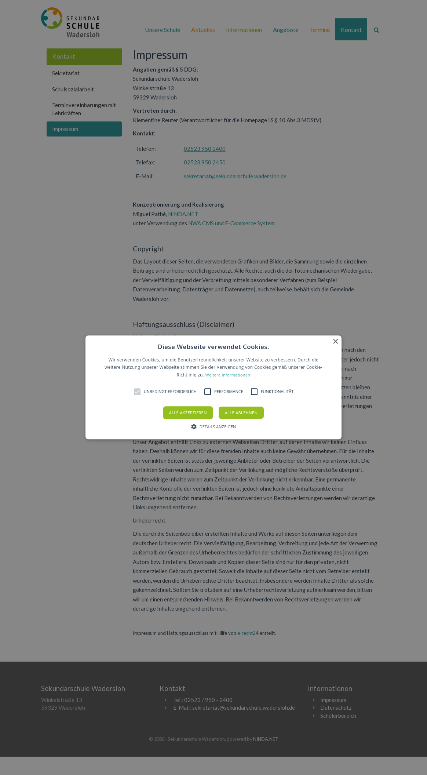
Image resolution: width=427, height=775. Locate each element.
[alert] (213, 387)
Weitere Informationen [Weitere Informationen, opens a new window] (227, 375)
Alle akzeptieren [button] (188, 413)
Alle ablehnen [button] (241, 413)
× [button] (335, 342)
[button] (213, 387)
